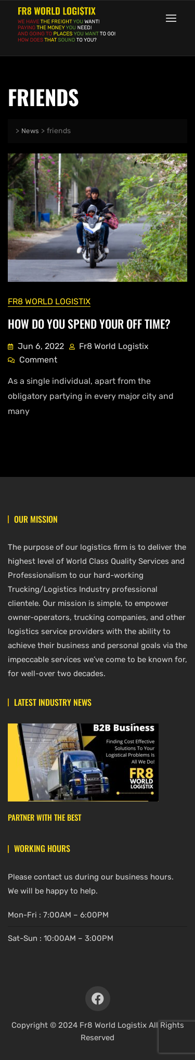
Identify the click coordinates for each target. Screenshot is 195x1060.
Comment (38, 359)
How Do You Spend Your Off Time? (89, 323)
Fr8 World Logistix (49, 301)
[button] (173, 18)
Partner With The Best (44, 817)
